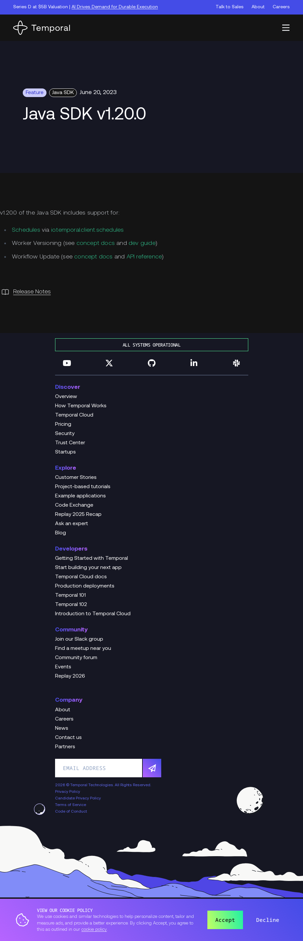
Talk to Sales (230, 7)
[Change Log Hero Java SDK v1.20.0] (151, 115)
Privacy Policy (67, 792)
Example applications (80, 496)
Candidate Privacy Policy (78, 798)
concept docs (95, 243)
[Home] (41, 27)
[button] (286, 27)
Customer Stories (76, 477)
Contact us (68, 737)
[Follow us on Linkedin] (194, 363)
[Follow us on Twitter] (109, 363)
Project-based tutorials (82, 486)
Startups (65, 452)
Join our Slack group (79, 639)
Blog (60, 533)
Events (63, 667)
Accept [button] (225, 920)
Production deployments (84, 586)
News (61, 728)
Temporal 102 (71, 604)
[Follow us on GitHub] (152, 363)
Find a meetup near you (83, 648)
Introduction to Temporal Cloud (93, 614)
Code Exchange (74, 505)
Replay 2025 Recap (78, 514)
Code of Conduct (71, 812)
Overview (66, 396)
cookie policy (94, 929)
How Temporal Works (80, 406)
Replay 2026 (70, 676)
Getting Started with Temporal (91, 558)
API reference (144, 257)
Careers (281, 7)
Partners (65, 747)
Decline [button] (267, 920)
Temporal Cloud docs (81, 577)
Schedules (26, 230)
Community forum (76, 657)
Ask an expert (71, 523)
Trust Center (70, 443)
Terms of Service (70, 805)
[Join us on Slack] (236, 363)
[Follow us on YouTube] (67, 363)
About (258, 7)
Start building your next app (88, 567)
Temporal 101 (70, 595)
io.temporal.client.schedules (87, 230)
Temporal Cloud (74, 415)
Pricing (63, 424)
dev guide (142, 243)
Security (65, 433)
